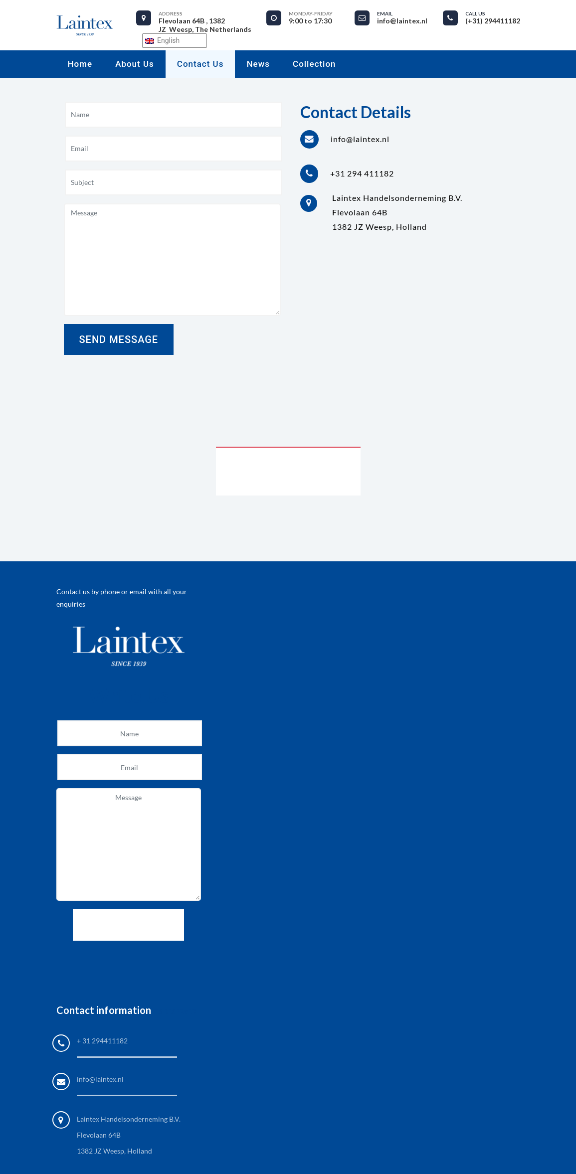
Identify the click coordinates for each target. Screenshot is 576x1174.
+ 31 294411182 (102, 1040)
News (258, 64)
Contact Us (200, 64)
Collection (314, 64)
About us (134, 64)
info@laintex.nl (100, 1079)
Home (80, 64)
